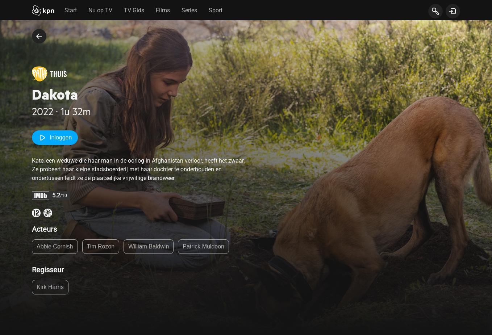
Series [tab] (189, 10)
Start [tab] (70, 10)
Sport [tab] (215, 10)
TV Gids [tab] (134, 10)
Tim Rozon (101, 246)
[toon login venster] (453, 11)
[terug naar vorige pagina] (39, 36)
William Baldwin (148, 246)
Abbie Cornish (55, 246)
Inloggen (55, 137)
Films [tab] (163, 10)
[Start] (43, 11)
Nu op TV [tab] (100, 10)
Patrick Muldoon (203, 246)
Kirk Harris (50, 287)
